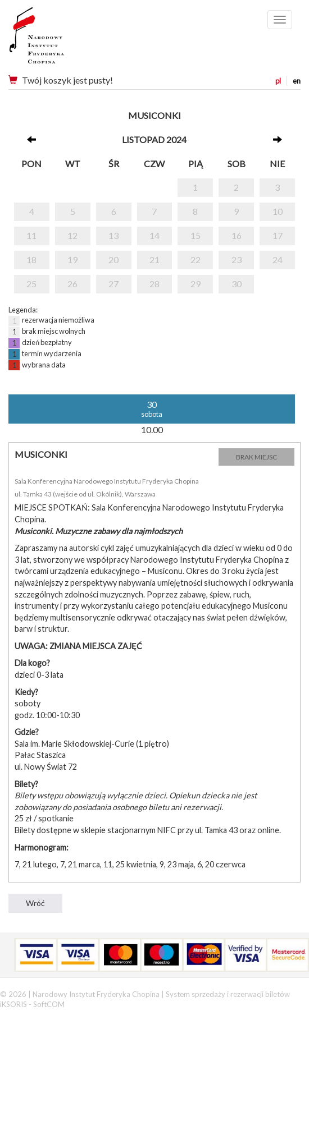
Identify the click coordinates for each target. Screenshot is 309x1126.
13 (113, 235)
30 (236, 283)
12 (72, 235)
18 (31, 259)
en (297, 80)
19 (72, 259)
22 (195, 259)
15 (195, 235)
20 (113, 259)
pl (278, 80)
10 (277, 211)
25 (31, 283)
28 (154, 283)
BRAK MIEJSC (256, 457)
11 (31, 235)
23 (236, 259)
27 (113, 283)
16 (236, 235)
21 (154, 259)
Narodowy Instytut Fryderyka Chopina (57, 39)
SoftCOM (49, 1004)
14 (154, 235)
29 (195, 283)
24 (277, 259)
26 (72, 283)
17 (277, 235)
